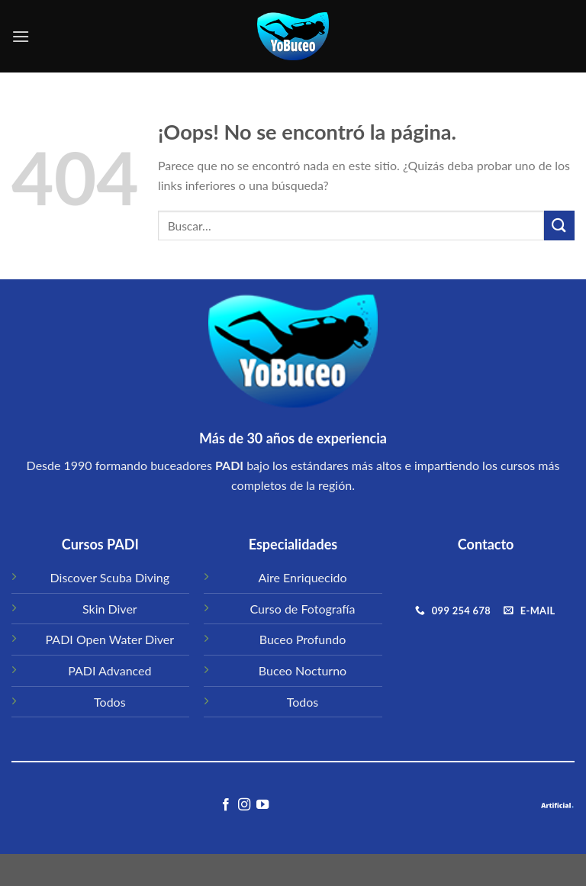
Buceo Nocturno (302, 670)
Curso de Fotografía (303, 608)
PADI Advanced (109, 670)
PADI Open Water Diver (110, 639)
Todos (110, 701)
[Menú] (20, 36)
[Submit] (559, 225)
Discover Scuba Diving (110, 577)
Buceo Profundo (302, 639)
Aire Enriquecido (302, 577)
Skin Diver (109, 608)
